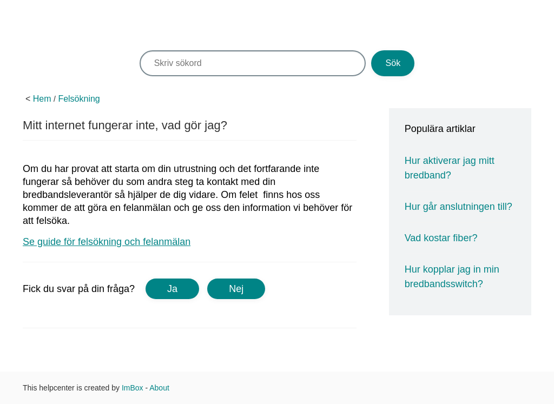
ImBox (132, 387)
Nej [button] (236, 288)
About (159, 387)
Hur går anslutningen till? (458, 206)
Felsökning (79, 98)
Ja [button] (172, 288)
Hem (42, 98)
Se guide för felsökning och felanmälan (106, 241)
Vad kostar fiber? (441, 238)
